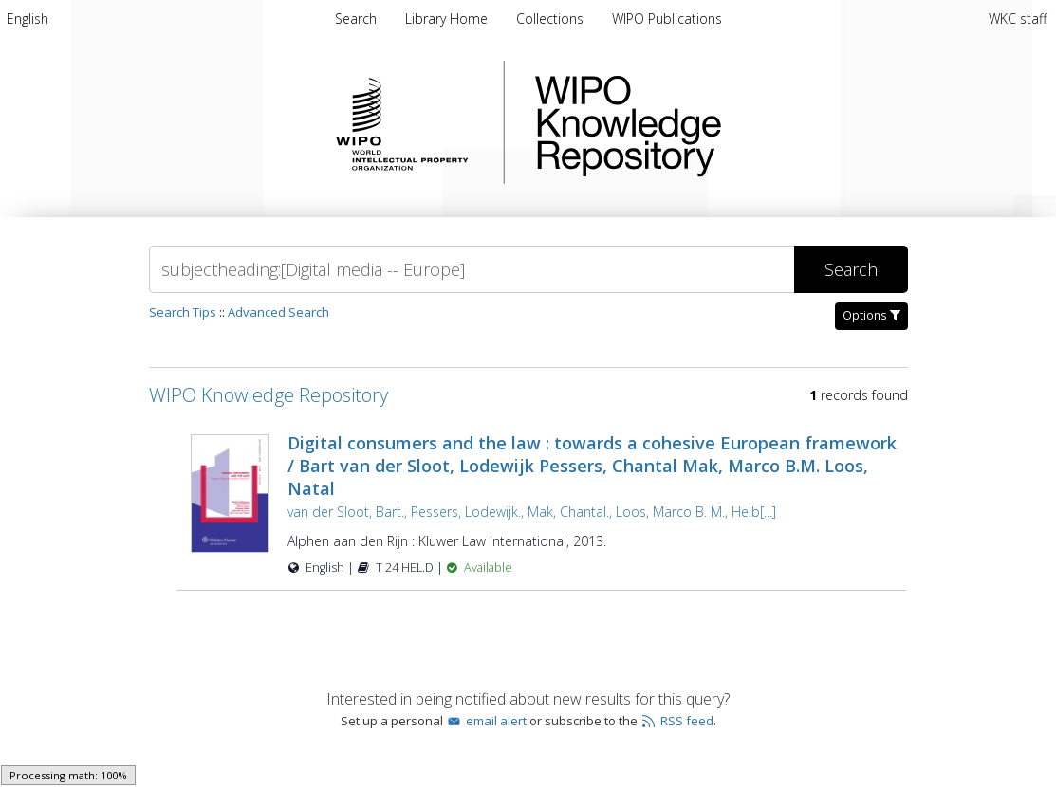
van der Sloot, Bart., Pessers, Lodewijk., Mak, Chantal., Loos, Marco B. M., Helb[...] (531, 512)
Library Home (448, 18)
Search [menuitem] (356, 18)
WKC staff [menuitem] (1018, 18)
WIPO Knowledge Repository (706, 122)
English (27, 18)
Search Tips (182, 311)
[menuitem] (27, 18)
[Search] (471, 269)
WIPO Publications (667, 18)
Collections (551, 18)
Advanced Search (278, 311)
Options (871, 315)
